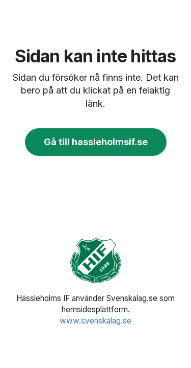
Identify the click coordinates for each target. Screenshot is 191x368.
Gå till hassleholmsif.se (96, 141)
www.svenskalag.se (95, 321)
